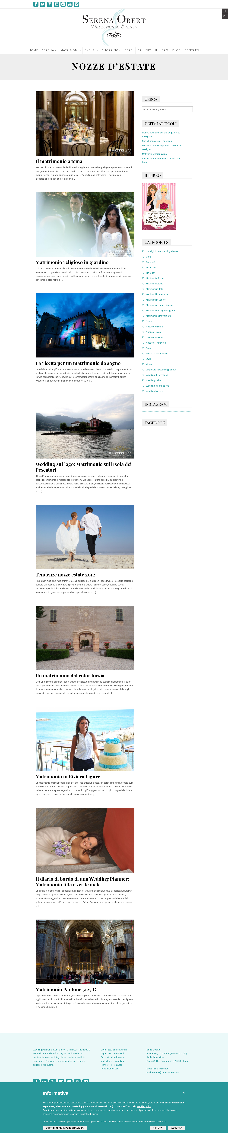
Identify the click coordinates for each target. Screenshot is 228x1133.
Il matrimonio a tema (59, 161)
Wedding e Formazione (155, 386)
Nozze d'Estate (152, 332)
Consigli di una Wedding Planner (160, 251)
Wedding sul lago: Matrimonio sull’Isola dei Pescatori (84, 467)
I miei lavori (149, 267)
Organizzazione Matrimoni (114, 1049)
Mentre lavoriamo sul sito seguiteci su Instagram (161, 134)
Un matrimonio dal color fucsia (70, 675)
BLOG (176, 50)
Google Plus (49, 4)
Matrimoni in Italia (152, 289)
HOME (33, 50)
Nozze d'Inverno (152, 337)
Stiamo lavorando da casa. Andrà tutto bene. (161, 160)
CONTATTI (192, 50)
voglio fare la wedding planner (159, 369)
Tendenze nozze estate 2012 (65, 574)
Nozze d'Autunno (152, 326)
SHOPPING (111, 50)
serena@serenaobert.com (165, 1072)
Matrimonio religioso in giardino (72, 262)
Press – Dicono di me (155, 353)
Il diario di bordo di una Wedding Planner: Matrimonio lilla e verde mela (82, 882)
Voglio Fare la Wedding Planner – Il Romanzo (112, 1063)
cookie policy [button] (144, 1106)
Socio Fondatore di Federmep (157, 141)
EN (224, 16)
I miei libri (148, 273)
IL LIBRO (161, 50)
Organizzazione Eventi (112, 1053)
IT (225, 11)
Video (147, 364)
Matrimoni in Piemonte (155, 294)
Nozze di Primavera (154, 343)
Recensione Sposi (110, 1068)
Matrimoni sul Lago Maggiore (158, 310)
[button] (183, 1091)
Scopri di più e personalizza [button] (65, 1128)
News (147, 321)
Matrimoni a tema (152, 283)
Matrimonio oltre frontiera (156, 316)
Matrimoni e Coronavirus (154, 154)
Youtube (70, 4)
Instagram (56, 4)
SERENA (49, 50)
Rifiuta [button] (157, 1128)
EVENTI (91, 50)
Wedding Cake (151, 380)
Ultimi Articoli (161, 123)
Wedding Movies (152, 391)
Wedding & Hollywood (155, 375)
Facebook (35, 4)
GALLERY (144, 50)
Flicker (63, 4)
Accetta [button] (176, 1128)
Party (146, 348)
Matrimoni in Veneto (154, 300)
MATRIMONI (70, 50)
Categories (156, 242)
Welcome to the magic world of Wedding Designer (162, 147)
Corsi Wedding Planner (112, 1057)
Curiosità (148, 262)
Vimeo (76, 4)
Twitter (42, 4)
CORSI (129, 50)
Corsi (146, 257)
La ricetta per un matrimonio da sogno (78, 363)
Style (146, 359)
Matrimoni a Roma (153, 278)
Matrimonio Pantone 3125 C (66, 989)
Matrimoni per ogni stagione (158, 305)
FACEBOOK (155, 422)
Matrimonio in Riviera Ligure (68, 776)
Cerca (151, 99)
